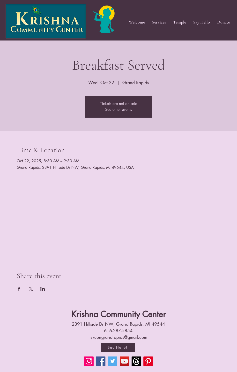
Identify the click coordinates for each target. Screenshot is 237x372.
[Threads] (136, 361)
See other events (118, 109)
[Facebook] (100, 361)
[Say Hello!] (118, 347)
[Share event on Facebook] (19, 289)
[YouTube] (124, 361)
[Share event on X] (31, 289)
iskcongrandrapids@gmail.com (118, 337)
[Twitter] (112, 361)
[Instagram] (89, 361)
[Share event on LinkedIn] (42, 289)
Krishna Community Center (118, 314)
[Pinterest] (148, 361)
